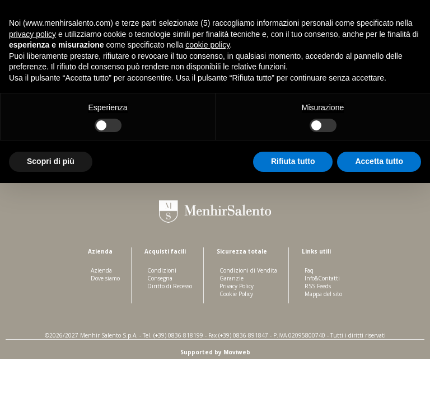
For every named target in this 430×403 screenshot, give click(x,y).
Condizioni (161, 270)
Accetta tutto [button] (379, 161)
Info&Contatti (322, 278)
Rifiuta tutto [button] (293, 161)
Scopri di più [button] (50, 161)
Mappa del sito (323, 294)
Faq (309, 270)
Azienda (101, 270)
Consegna (159, 278)
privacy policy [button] (32, 34)
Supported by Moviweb (215, 352)
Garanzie (231, 278)
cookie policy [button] (207, 44)
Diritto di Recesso (169, 286)
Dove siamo (105, 278)
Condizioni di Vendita (248, 270)
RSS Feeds (318, 286)
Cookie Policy (236, 294)
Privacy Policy (236, 286)
